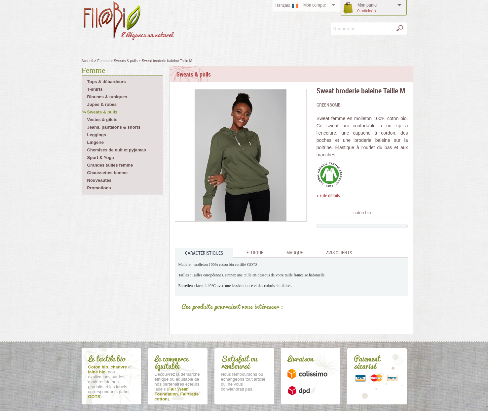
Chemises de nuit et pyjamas (116, 149)
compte (314, 5)
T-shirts (95, 89)
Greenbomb (329, 105)
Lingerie (95, 142)
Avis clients (339, 252)
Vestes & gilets (102, 119)
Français (282, 5)
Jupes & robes (102, 104)
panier (367, 8)
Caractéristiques (204, 253)
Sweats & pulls (102, 112)
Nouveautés (99, 180)
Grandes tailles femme (110, 165)
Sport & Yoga (100, 157)
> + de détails (328, 195)
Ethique (254, 252)
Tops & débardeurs (106, 81)
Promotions (99, 187)
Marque (294, 252)
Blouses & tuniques (107, 96)
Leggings (96, 134)
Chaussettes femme (107, 172)
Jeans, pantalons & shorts (114, 127)
